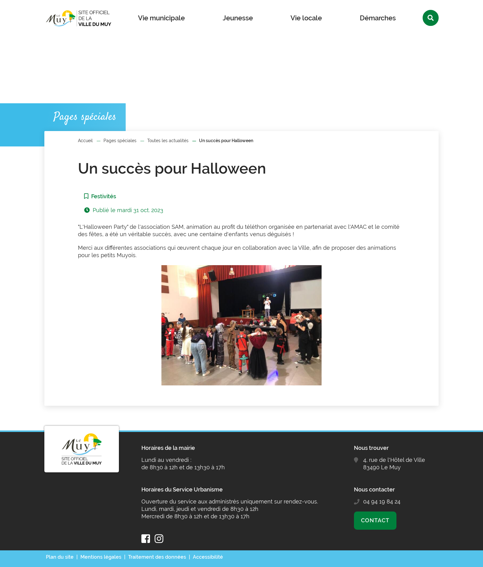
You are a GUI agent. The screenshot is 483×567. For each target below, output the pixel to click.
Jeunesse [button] (238, 18)
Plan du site (60, 557)
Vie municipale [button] (161, 18)
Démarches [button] (378, 18)
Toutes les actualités (168, 140)
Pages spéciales (120, 140)
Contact (375, 520)
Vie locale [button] (306, 18)
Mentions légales (100, 557)
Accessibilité (208, 557)
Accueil (85, 140)
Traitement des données (157, 557)
